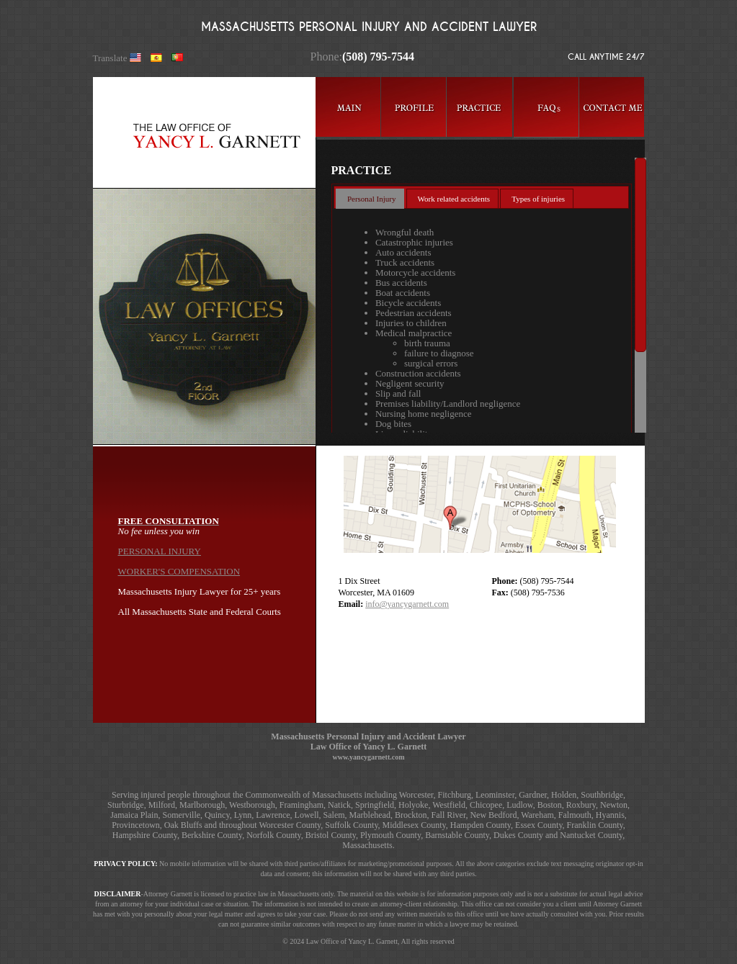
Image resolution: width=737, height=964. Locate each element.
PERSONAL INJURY (159, 551)
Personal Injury (371, 198)
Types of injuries (538, 198)
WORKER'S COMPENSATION (179, 571)
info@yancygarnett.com (407, 604)
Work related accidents (454, 198)
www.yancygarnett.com (369, 757)
